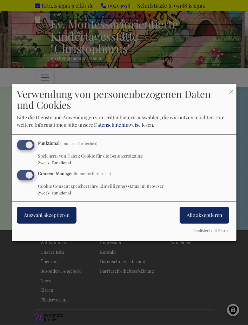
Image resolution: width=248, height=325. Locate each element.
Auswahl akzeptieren (46, 215)
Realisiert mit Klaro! (211, 230)
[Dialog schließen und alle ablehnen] (231, 88)
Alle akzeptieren (204, 215)
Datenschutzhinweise (117, 124)
